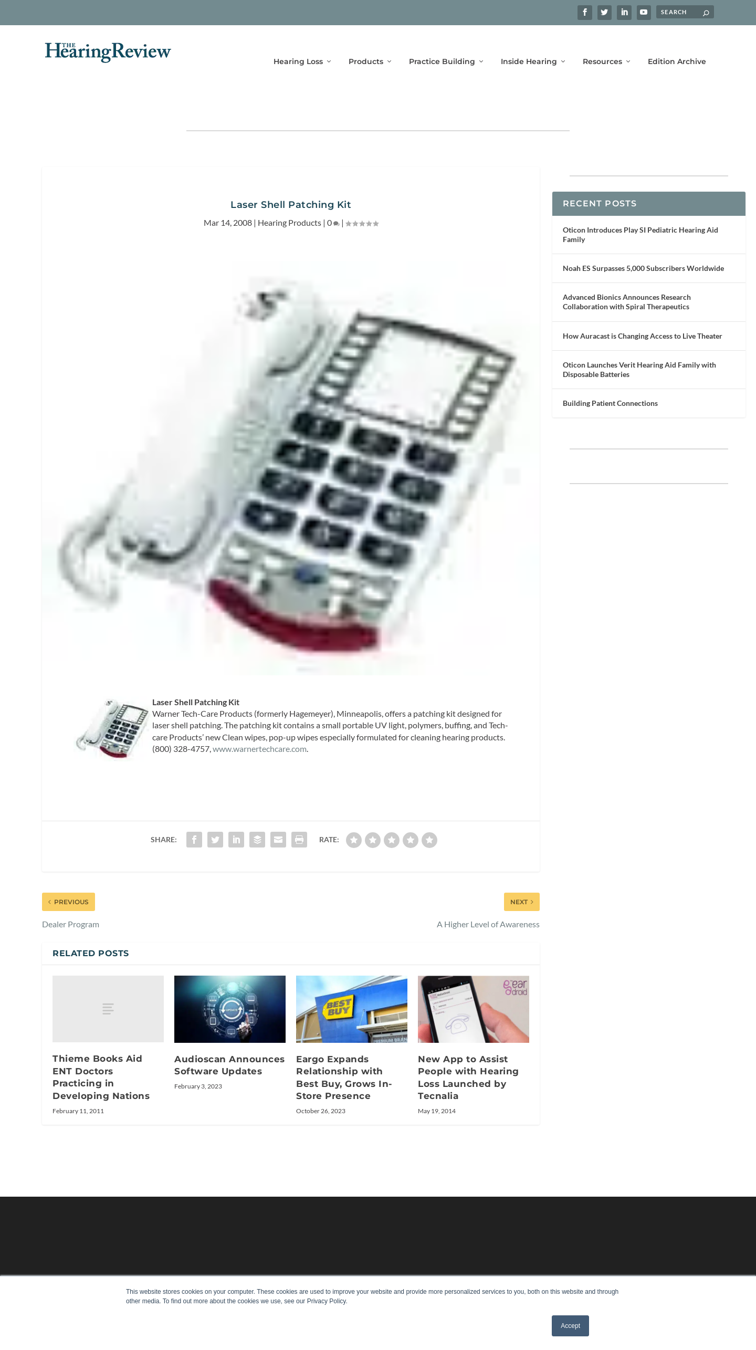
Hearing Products (289, 190)
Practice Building (442, 45)
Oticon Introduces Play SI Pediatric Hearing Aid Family (640, 202)
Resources (602, 45)
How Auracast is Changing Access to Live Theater (642, 303)
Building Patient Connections (610, 370)
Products (366, 45)
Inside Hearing (529, 45)
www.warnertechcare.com (260, 716)
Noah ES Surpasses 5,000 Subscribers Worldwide (643, 235)
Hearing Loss (298, 45)
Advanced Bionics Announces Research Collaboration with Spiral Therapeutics (627, 269)
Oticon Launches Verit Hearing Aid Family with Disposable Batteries (639, 337)
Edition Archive (677, 45)
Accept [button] (570, 1326)
